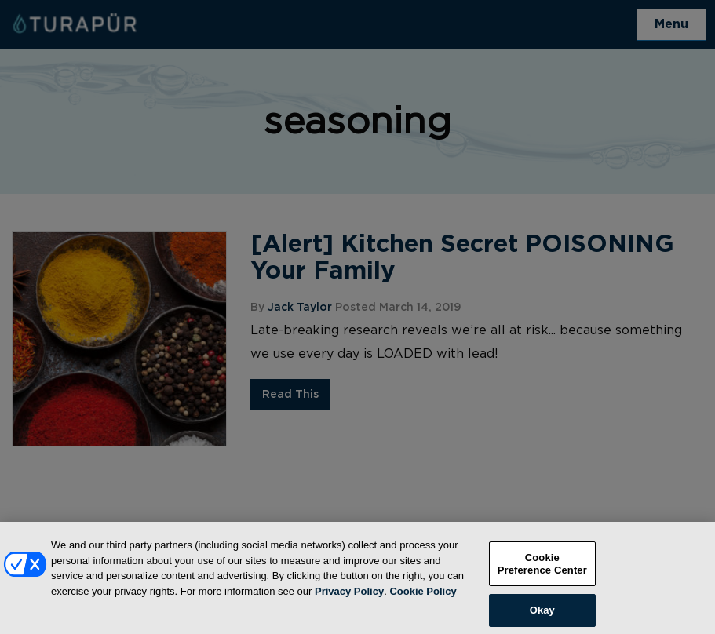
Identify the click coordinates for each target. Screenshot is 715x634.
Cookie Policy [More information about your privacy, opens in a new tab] (422, 597)
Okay (542, 617)
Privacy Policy (349, 597)
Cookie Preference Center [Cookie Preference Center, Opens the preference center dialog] (542, 571)
